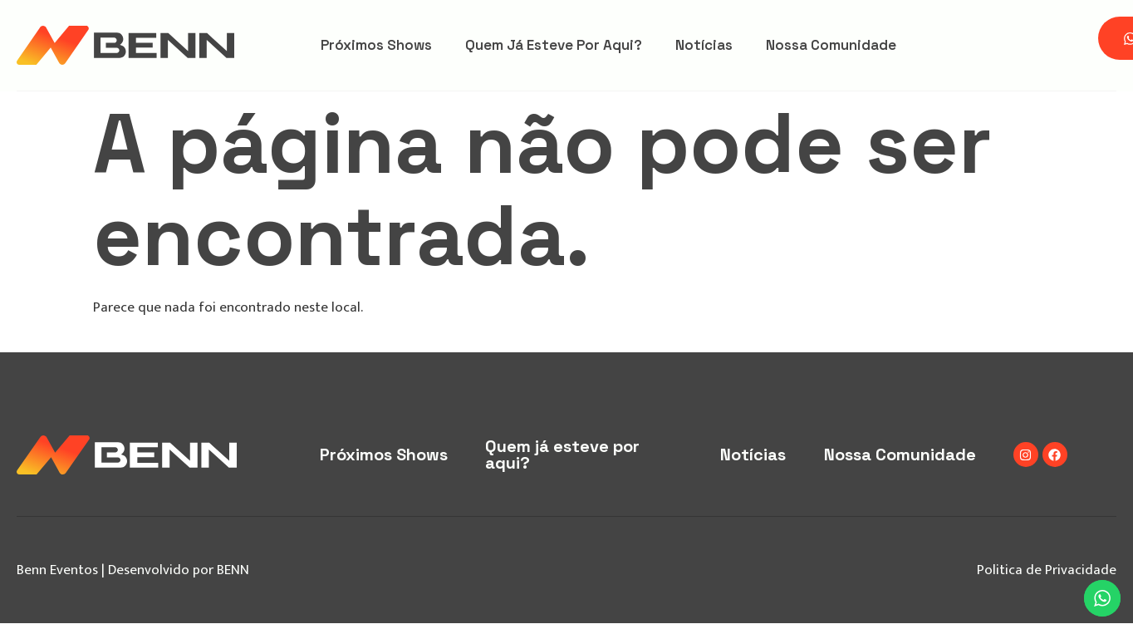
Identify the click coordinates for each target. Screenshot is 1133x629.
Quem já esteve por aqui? (553, 45)
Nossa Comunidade (831, 45)
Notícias (704, 45)
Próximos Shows (376, 45)
